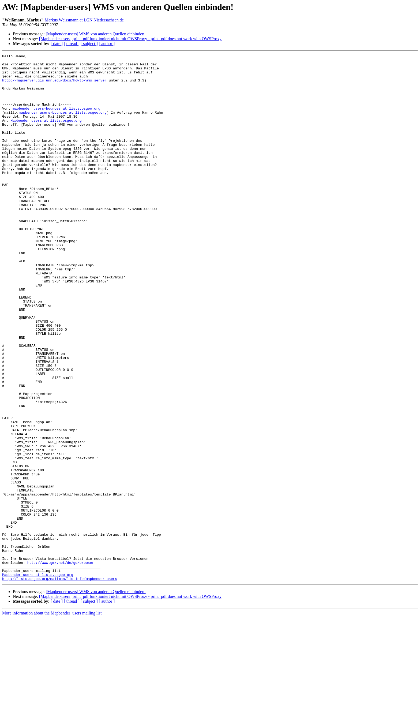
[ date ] (57, 43)
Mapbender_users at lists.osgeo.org (45, 134)
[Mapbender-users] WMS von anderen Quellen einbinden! (96, 34)
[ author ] (107, 43)
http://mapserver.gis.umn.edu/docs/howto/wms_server (54, 85)
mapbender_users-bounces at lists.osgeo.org (56, 119)
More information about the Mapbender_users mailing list (52, 718)
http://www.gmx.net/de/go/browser (60, 664)
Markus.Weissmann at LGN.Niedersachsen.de (84, 20)
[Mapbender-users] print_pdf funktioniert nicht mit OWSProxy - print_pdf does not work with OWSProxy (130, 38)
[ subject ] (89, 43)
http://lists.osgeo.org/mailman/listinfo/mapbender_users (59, 683)
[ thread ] (72, 43)
